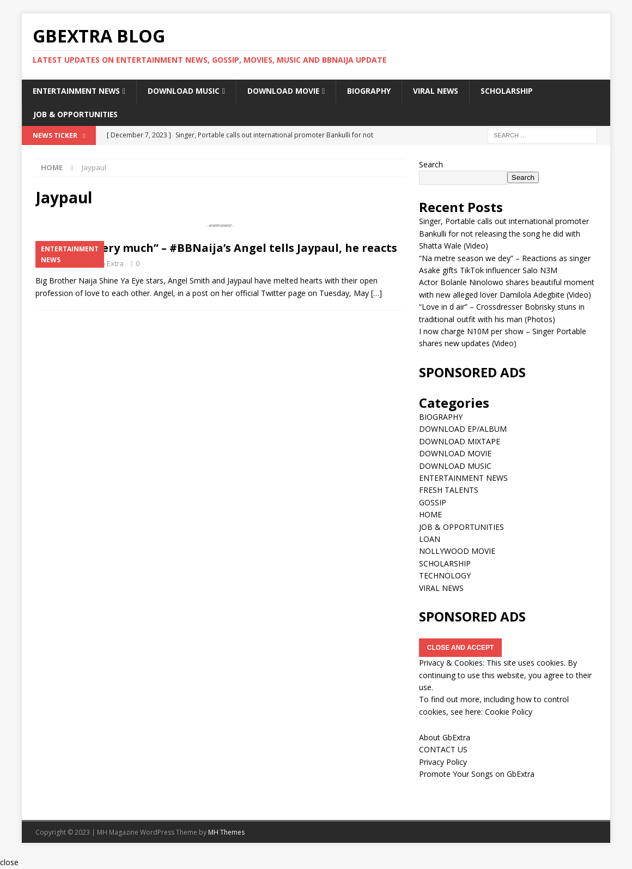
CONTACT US (443, 750)
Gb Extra (109, 264)
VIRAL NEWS (442, 91)
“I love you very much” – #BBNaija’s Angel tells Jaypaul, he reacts (216, 248)
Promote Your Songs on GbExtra (476, 774)
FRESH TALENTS (448, 490)
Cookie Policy (508, 712)
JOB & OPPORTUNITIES (76, 114)
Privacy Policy (443, 762)
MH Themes (226, 832)
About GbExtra (444, 737)
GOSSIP (432, 502)
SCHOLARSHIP (514, 91)
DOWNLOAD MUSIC (188, 91)
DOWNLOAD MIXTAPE (459, 441)
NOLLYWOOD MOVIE (457, 551)
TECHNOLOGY (445, 576)
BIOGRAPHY (375, 91)
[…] (376, 293)
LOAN (429, 539)
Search (431, 164)
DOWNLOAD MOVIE (288, 91)
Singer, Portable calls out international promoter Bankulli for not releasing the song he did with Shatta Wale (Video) (504, 233)
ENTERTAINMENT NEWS (78, 91)
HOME (430, 515)
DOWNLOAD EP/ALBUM (463, 429)
